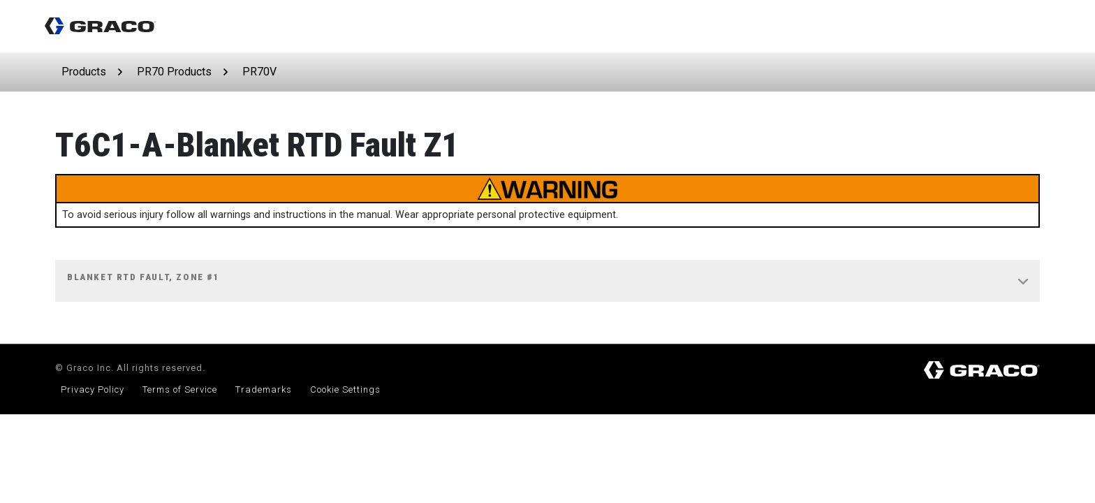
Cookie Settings (345, 389)
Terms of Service (179, 389)
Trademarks (263, 389)
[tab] (547, 281)
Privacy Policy (92, 389)
